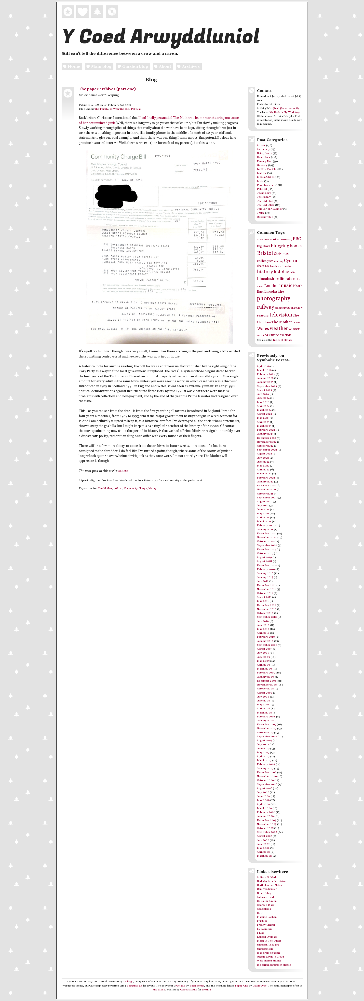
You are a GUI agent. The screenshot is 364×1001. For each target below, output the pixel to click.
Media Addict (265, 177)
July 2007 (263, 744)
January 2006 (265, 816)
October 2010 (265, 613)
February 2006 (266, 812)
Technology (264, 193)
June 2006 (263, 796)
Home (71, 66)
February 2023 (266, 430)
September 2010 (267, 617)
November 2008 (267, 684)
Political (136, 109)
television (281, 315)
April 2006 (263, 804)
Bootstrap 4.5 (134, 985)
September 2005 (267, 832)
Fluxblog (262, 921)
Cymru (290, 260)
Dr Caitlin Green (267, 901)
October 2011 (265, 593)
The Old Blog (265, 201)
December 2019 (266, 549)
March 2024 (264, 410)
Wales (263, 328)
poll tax (118, 488)
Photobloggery (266, 185)
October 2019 (265, 553)
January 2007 (265, 768)
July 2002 (263, 840)
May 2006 (263, 800)
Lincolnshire (268, 278)
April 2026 (263, 366)
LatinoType (260, 985)
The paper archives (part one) (107, 89)
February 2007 (266, 764)
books (296, 246)
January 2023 (265, 434)
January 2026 (265, 378)
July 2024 (263, 394)
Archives (188, 66)
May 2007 (263, 752)
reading (279, 307)
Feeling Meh (264, 161)
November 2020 (267, 537)
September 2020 (267, 545)
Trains (260, 213)
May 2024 (263, 402)
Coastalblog (264, 909)
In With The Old (119, 109)
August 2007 (264, 740)
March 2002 (264, 856)
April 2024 (263, 406)
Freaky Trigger (266, 925)
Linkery (261, 173)
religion (289, 308)
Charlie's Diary (265, 905)
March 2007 (264, 760)
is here (123, 471)
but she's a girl (265, 897)
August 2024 (264, 390)
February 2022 (266, 478)
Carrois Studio (188, 989)
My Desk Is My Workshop (284, 112)
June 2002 (263, 844)
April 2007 (263, 756)
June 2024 (263, 398)
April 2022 (263, 469)
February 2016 (266, 569)
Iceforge (128, 981)
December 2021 (266, 485)
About (162, 66)
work (259, 335)
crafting (278, 261)
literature (288, 278)
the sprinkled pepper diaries (274, 965)
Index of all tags (282, 340)
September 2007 (267, 736)
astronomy (284, 239)
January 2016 (265, 573)
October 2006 (265, 780)
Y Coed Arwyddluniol (160, 36)
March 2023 (264, 426)
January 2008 (265, 720)
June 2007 (263, 748)
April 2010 (263, 633)
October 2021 (265, 493)
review (298, 308)
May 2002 (263, 848)
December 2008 (267, 681)
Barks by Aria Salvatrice (271, 881)
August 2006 (264, 788)
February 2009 (266, 672)
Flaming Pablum (267, 917)
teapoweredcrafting (268, 953)
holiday (281, 272)
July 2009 (263, 653)
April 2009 (263, 665)
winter (294, 329)
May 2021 (263, 513)
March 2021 (264, 521)
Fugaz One (241, 985)
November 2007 (266, 728)
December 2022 (266, 438)
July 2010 (263, 621)
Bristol (265, 253)
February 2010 (266, 637)
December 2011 (266, 585)
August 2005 (264, 836)
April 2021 (263, 517)
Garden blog (132, 66)
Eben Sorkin (196, 985)
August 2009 (264, 649)
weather (279, 329)
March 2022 (264, 473)
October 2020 (265, 541)
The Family (101, 109)
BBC (297, 239)
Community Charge (135, 488)
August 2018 (264, 561)
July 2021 (263, 505)
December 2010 (266, 605)
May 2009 (263, 661)
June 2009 (263, 657)
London (271, 285)
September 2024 (267, 386)
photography (273, 298)
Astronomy (263, 149)
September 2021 (267, 497)
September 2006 (267, 784)
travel (296, 322)
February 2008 (266, 716)
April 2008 (263, 708)
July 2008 (263, 697)
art (274, 239)
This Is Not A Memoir (270, 209)
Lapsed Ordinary (267, 937)
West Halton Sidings (269, 960)
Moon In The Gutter (269, 941)
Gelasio (180, 985)
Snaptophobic (265, 949)
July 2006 (263, 792)
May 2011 (263, 601)
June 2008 (263, 700)
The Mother (105, 488)
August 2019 (264, 557)
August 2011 (264, 597)
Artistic (261, 145)
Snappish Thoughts (268, 944)
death (260, 266)
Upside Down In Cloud (270, 957)
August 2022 (264, 453)
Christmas (281, 254)
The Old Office (265, 205)
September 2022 (267, 450)
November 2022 (266, 442)
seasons (263, 315)
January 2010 (265, 641)
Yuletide (286, 335)
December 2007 (266, 724)
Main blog (98, 66)
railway (265, 307)
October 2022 (265, 446)
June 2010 (263, 625)
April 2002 (263, 852)
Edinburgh (271, 266)
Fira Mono (158, 989)
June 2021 (263, 509)
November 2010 (266, 609)
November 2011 (266, 589)
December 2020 (266, 533)
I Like (260, 933)
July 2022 (263, 458)
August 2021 (264, 501)
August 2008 (264, 693)
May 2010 (263, 629)
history (152, 488)
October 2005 (265, 828)
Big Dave (263, 246)
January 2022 (265, 481)
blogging (280, 246)
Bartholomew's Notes (269, 885)
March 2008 (264, 712)
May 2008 (263, 704)
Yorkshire (270, 335)
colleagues (265, 261)
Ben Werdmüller (267, 889)
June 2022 (263, 462)
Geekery (262, 165)
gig (279, 266)
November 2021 (266, 489)
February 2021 (266, 525)
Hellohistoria (264, 929)
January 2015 (265, 577)
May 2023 (263, 418)
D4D (259, 913)
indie (292, 272)
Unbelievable (265, 217)
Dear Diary (263, 157)
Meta (260, 181)
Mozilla (206, 989)
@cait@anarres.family (285, 108)
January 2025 (265, 382)
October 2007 (265, 732)
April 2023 (263, 422)
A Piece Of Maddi (267, 877)
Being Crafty (264, 153)
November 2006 (267, 776)
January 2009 (265, 677)
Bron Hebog (264, 893)
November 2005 (266, 824)
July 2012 (263, 581)
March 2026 (264, 370)
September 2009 (267, 645)
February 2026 (266, 374)
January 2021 (265, 529)
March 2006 (264, 808)
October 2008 (265, 688)
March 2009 (264, 669)
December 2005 (266, 820)
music (285, 286)
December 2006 (266, 772)
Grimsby (286, 266)
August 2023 (264, 414)
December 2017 (266, 565)
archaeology (264, 239)
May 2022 (263, 465)
